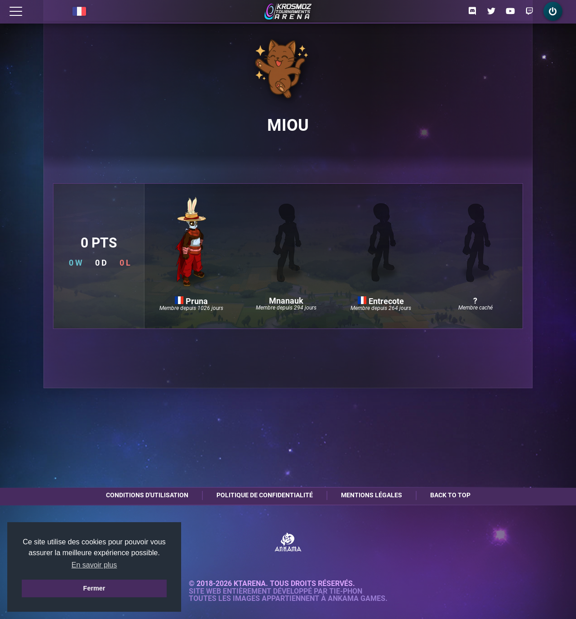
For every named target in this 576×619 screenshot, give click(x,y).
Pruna (191, 300)
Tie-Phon (345, 591)
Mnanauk (286, 301)
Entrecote (381, 300)
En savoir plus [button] (94, 565)
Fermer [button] (94, 588)
